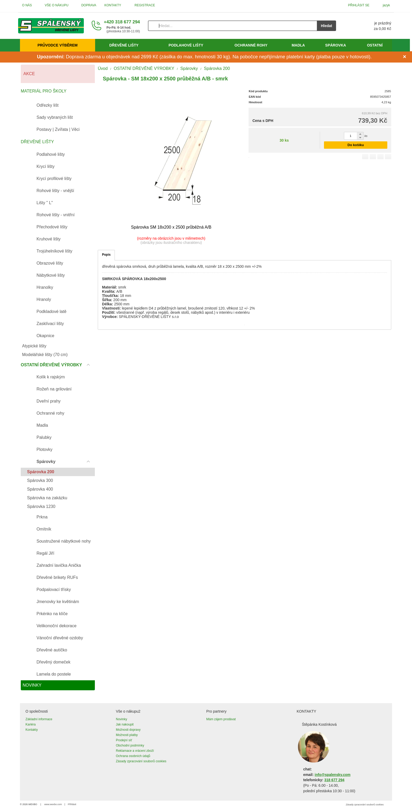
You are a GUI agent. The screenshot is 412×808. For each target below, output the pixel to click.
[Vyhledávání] (232, 25)
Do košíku (356, 145)
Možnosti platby (127, 735)
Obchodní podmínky (130, 745)
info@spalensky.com (333, 775)
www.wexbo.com (53, 804)
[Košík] (369, 25)
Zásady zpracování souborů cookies (141, 761)
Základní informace (38, 719)
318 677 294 (334, 780)
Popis (106, 254)
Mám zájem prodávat (221, 719)
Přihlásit (72, 804)
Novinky (121, 719)
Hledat (326, 26)
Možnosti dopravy (128, 730)
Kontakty (31, 730)
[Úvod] (51, 25)
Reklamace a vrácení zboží (135, 751)
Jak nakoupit (124, 724)
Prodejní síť (124, 740)
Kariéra (30, 724)
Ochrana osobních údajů (133, 756)
